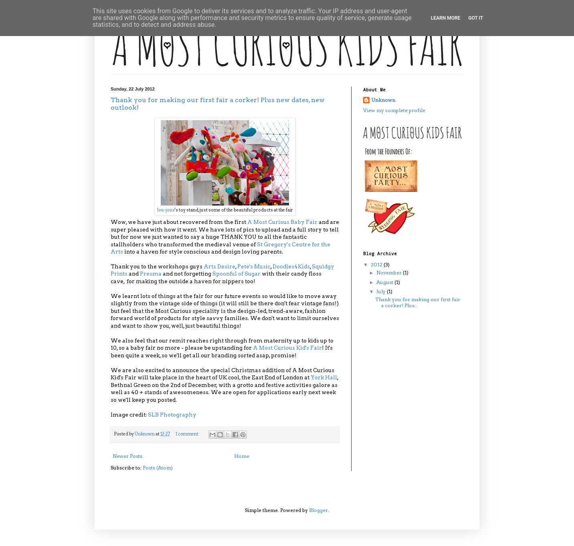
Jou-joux (166, 210)
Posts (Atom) (158, 468)
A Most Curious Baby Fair (282, 222)
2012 (377, 265)
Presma (151, 273)
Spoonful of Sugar (236, 273)
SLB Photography (172, 414)
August (385, 282)
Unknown (383, 100)
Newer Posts (127, 456)
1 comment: (188, 434)
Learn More (446, 18)
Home (241, 456)
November (389, 273)
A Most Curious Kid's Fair (287, 348)
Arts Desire (219, 266)
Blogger (318, 510)
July (381, 291)
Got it (475, 18)
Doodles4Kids (291, 266)
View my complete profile (394, 110)
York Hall (324, 377)
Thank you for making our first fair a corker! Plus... (417, 302)
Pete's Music (254, 266)
